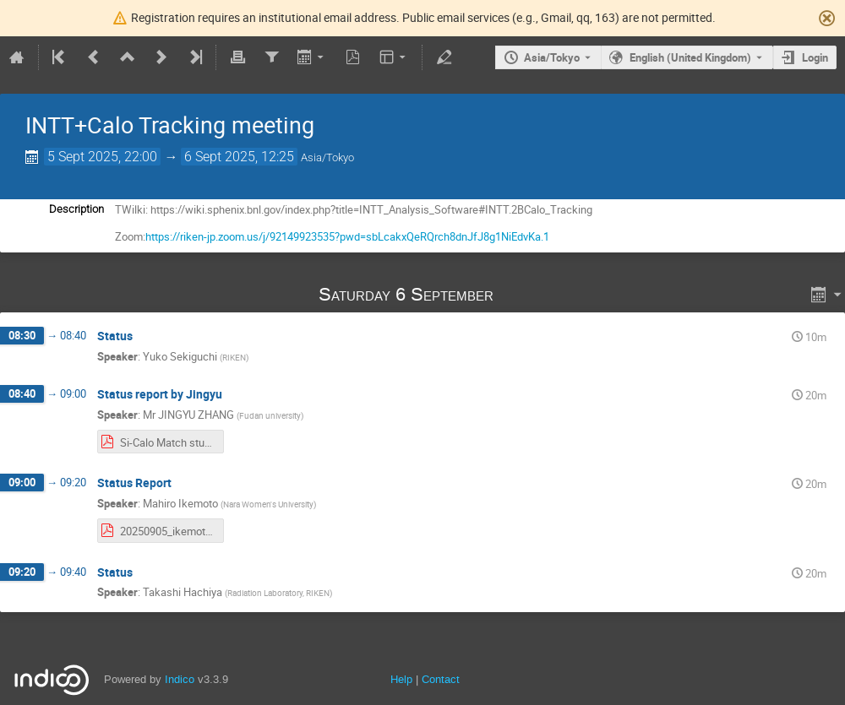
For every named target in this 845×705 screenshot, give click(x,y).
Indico (179, 679)
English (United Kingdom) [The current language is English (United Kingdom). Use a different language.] (690, 57)
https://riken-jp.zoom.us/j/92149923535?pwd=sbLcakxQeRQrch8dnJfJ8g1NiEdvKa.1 (347, 236)
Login (815, 57)
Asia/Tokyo (552, 57)
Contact (441, 679)
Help (401, 679)
